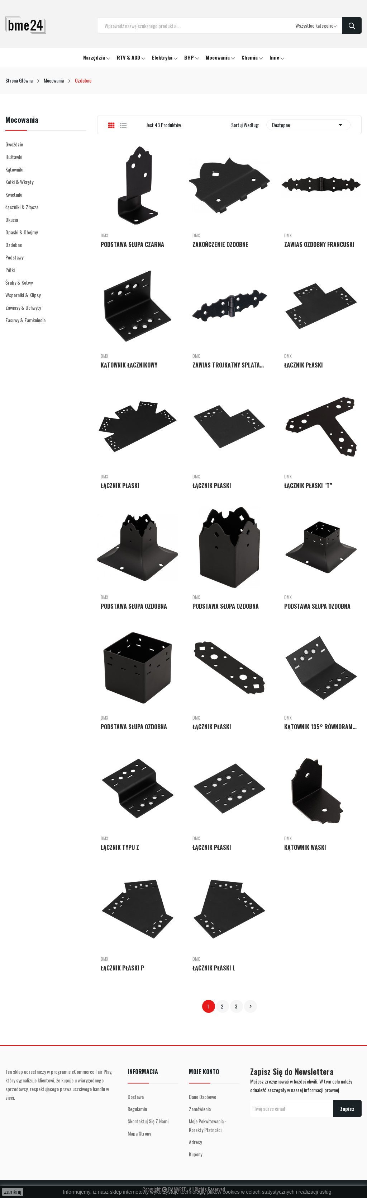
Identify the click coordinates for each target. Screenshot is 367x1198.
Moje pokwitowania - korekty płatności (208, 1125)
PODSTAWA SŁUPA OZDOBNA (134, 606)
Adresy (195, 1142)
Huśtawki (13, 156)
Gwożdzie (14, 144)
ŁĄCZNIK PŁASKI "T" (308, 485)
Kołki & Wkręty (19, 182)
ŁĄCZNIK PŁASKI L (213, 968)
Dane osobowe (202, 1096)
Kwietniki (13, 194)
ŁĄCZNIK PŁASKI (303, 365)
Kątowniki (14, 169)
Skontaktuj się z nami (148, 1121)
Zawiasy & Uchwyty (23, 307)
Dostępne (308, 125)
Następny (250, 1006)
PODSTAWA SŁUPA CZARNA (132, 244)
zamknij (12, 1192)
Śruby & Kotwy (19, 282)
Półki (10, 269)
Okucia (11, 219)
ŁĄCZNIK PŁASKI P (122, 968)
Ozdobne (13, 244)
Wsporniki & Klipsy (22, 295)
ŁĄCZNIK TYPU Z (120, 847)
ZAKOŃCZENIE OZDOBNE (220, 244)
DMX (104, 235)
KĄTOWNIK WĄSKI (305, 847)
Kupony (195, 1154)
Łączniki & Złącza (21, 207)
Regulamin (137, 1109)
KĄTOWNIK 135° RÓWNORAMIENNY (321, 727)
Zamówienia (200, 1109)
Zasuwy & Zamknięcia (25, 320)
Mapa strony (139, 1133)
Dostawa (136, 1096)
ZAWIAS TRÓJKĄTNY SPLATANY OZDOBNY (229, 365)
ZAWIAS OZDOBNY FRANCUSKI (319, 244)
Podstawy (14, 257)
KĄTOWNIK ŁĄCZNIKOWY (129, 365)
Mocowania (21, 120)
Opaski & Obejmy (21, 232)
